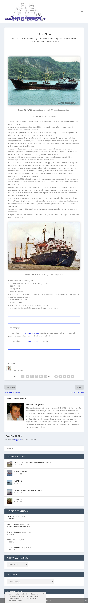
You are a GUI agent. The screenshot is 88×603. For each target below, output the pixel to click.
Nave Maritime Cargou (30, 38)
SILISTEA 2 (18, 481)
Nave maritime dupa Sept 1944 (51, 38)
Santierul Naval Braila (37, 41)
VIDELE (11, 518)
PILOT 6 (12, 550)
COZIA (11, 534)
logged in (17, 440)
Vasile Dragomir (13, 524)
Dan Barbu (11, 540)
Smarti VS (11, 516)
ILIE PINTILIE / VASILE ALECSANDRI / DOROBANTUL (33, 462)
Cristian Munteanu (32, 333)
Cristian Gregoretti (33, 341)
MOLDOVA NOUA (20, 472)
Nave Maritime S (70, 38)
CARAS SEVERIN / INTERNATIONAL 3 (27, 490)
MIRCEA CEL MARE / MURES (19, 526)
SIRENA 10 (17, 500)
